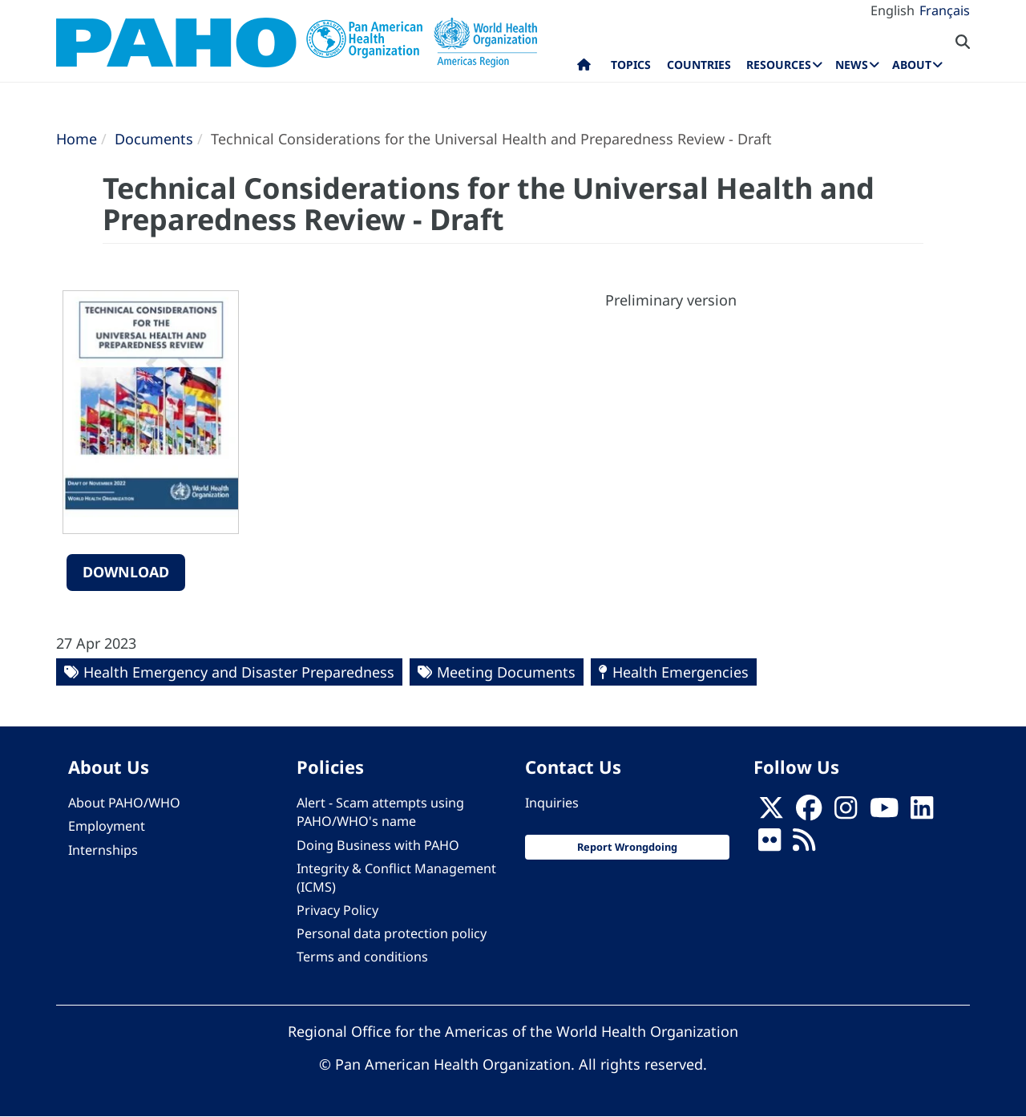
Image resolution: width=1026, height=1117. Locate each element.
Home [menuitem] (584, 68)
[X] (771, 812)
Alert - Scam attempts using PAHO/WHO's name (380, 812)
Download (126, 571)
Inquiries (552, 802)
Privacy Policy (337, 910)
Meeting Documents (506, 672)
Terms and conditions (362, 956)
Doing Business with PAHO (378, 845)
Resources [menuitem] (778, 64)
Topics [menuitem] (631, 64)
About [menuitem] (911, 64)
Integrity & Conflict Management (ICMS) (396, 878)
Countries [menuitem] (699, 64)
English (892, 10)
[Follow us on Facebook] (809, 812)
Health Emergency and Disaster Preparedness (238, 672)
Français (944, 10)
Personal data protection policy (392, 933)
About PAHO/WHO (124, 802)
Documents (154, 138)
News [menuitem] (851, 64)
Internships (103, 850)
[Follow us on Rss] (804, 845)
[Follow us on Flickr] (769, 845)
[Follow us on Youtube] (884, 812)
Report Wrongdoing (627, 847)
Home (76, 138)
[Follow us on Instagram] (845, 812)
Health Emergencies (680, 672)
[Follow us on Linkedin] (922, 812)
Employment (106, 826)
